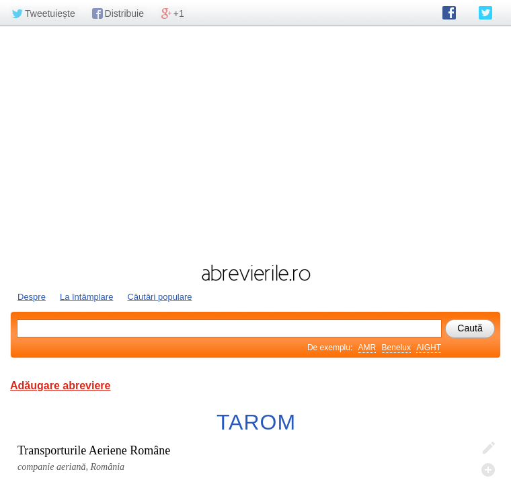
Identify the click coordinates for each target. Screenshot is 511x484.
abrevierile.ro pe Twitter (485, 12)
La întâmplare (87, 297)
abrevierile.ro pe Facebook (449, 12)
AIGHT (428, 347)
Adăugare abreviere (60, 385)
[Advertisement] (255, 143)
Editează (488, 448)
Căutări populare (159, 297)
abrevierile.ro (255, 273)
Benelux (396, 347)
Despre (31, 297)
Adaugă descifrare (488, 470)
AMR (367, 347)
